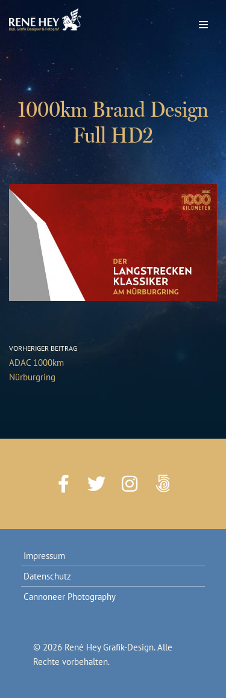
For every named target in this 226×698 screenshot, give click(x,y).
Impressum (44, 555)
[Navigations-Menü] (203, 21)
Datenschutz (47, 576)
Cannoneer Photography (70, 596)
